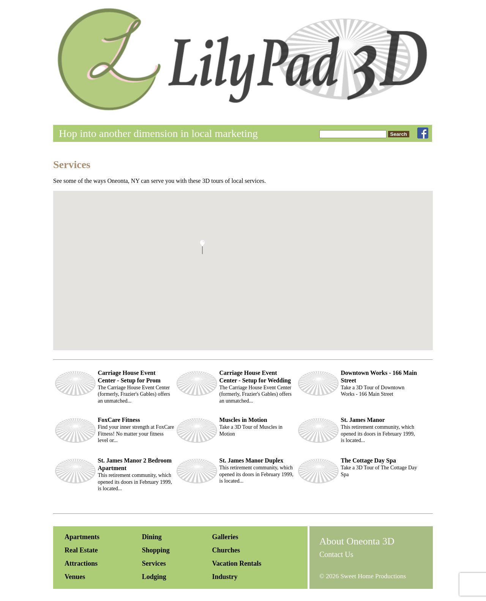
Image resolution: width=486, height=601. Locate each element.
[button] (202, 247)
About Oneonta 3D (356, 541)
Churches (226, 550)
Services (154, 563)
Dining (152, 537)
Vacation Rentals (236, 563)
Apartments (82, 537)
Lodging (154, 577)
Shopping (156, 550)
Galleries (225, 537)
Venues (75, 577)
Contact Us (336, 554)
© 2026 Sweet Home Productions (362, 576)
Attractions (81, 563)
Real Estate (81, 550)
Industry (224, 577)
